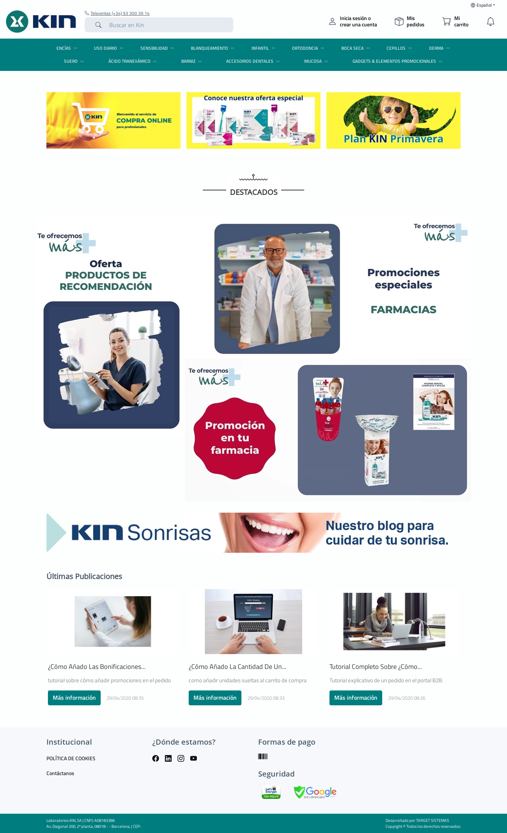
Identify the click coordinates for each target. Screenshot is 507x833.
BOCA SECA (356, 48)
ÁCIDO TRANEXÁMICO (133, 61)
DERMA (440, 48)
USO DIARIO (110, 48)
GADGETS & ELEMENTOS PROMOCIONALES (398, 61)
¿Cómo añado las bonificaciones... (97, 667)
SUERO (75, 61)
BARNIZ (192, 61)
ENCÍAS (67, 48)
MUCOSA (317, 61)
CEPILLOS (400, 48)
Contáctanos (60, 773)
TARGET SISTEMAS (432, 820)
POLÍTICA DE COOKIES (70, 758)
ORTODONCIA (309, 48)
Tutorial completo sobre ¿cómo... (375, 667)
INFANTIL (264, 48)
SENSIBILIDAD (158, 48)
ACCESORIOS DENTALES (254, 61)
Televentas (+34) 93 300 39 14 (117, 13)
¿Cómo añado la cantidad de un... (237, 667)
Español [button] (481, 5)
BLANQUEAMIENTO (214, 48)
